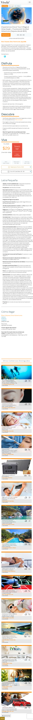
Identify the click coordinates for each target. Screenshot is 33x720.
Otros (2, 718)
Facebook (3, 318)
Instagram (4, 320)
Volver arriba (6, 716)
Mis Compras (19, 119)
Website (3, 317)
